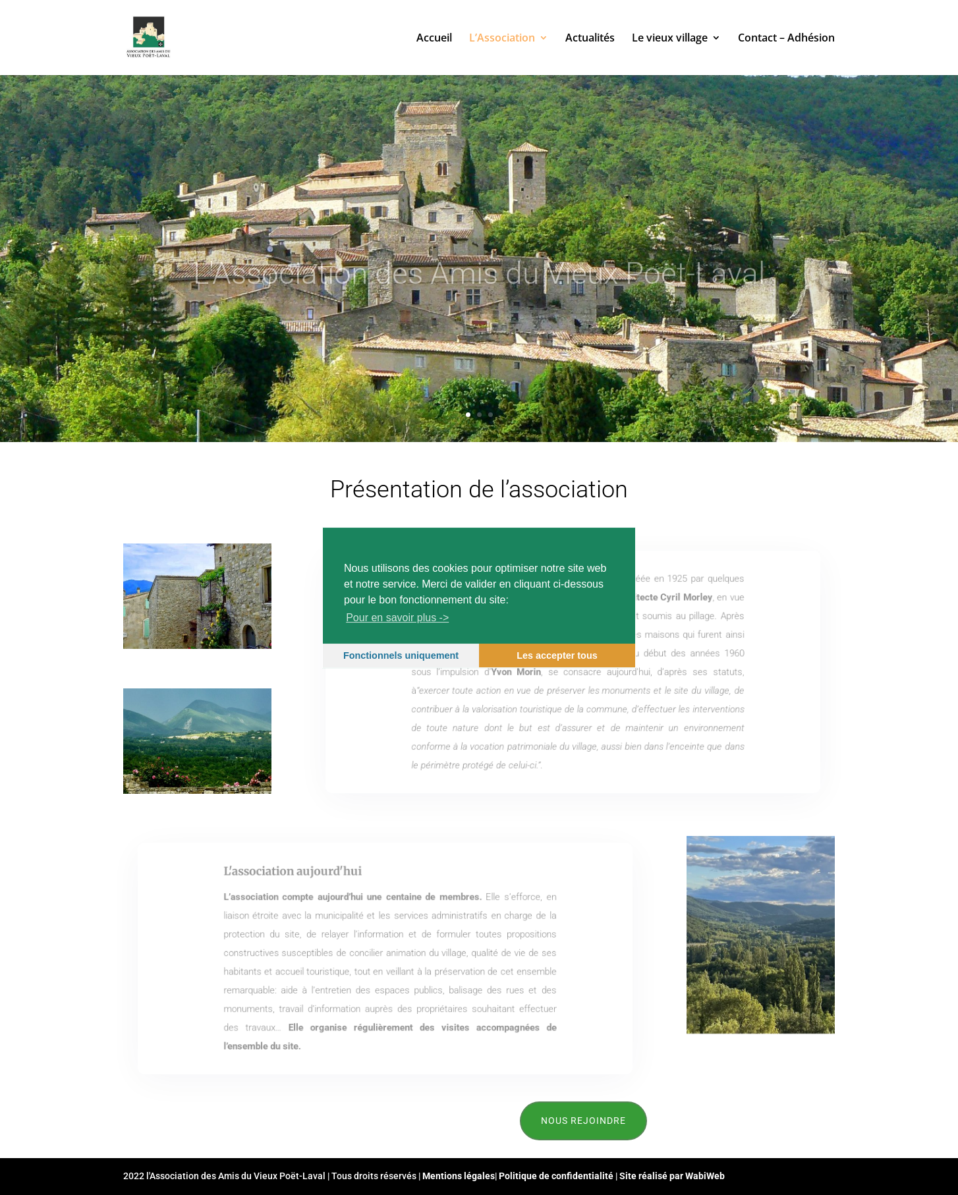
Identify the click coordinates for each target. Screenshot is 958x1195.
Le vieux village (670, 39)
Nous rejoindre (583, 1120)
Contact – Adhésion (786, 39)
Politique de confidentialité (556, 1176)
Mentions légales (458, 1176)
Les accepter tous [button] (557, 655)
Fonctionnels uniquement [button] (401, 655)
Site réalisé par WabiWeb (672, 1176)
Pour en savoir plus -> (397, 617)
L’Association (502, 39)
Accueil (434, 39)
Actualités (590, 39)
